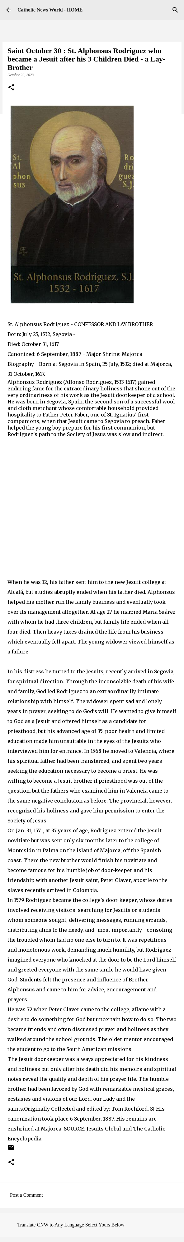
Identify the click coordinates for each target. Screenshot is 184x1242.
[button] (11, 88)
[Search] (175, 9)
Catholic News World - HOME (50, 9)
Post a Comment (26, 1195)
